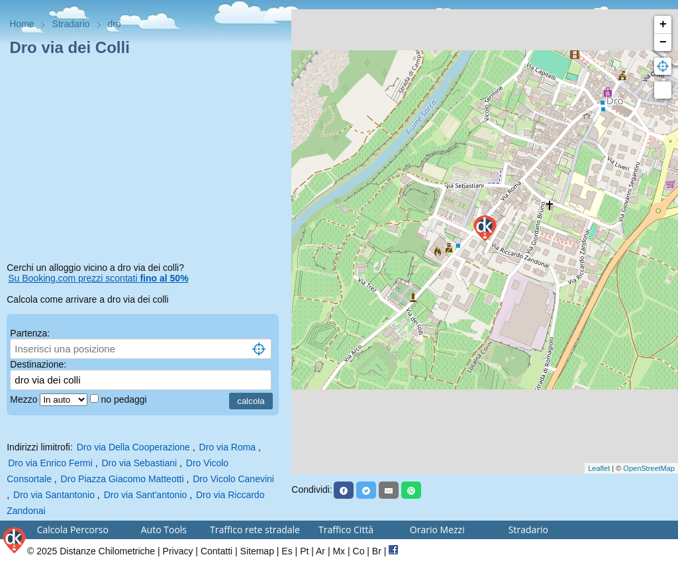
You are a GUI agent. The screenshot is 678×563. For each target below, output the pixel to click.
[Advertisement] (146, 161)
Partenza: (30, 333)
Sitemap (257, 551)
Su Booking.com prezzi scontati (98, 278)
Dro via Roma (227, 447)
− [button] (663, 42)
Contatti (216, 551)
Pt (304, 551)
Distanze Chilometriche (107, 551)
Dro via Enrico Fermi (50, 463)
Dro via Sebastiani (139, 463)
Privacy (178, 551)
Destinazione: (38, 364)
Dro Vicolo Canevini (233, 479)
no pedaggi (125, 399)
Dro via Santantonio (54, 494)
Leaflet (599, 468)
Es (286, 551)
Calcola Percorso (73, 529)
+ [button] (663, 24)
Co (359, 551)
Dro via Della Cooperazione (133, 447)
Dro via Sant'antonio (145, 494)
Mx (338, 551)
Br (376, 551)
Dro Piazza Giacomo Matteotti (122, 479)
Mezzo (25, 399)
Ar (320, 551)
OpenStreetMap (649, 468)
